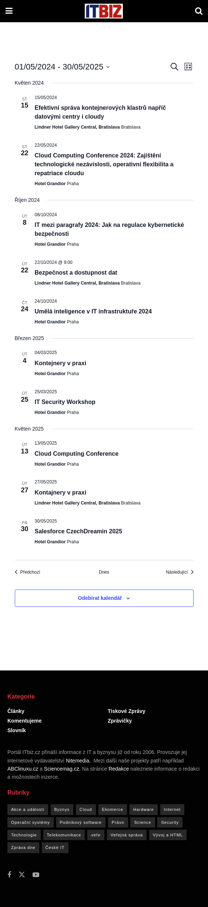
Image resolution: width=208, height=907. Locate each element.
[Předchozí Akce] (27, 572)
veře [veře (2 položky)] (95, 835)
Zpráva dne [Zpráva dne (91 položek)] (23, 847)
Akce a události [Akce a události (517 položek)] (27, 809)
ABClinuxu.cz (22, 769)
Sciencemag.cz (61, 769)
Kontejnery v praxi (61, 363)
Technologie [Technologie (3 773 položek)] (24, 835)
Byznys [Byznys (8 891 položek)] (62, 809)
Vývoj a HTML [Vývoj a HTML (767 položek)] (168, 835)
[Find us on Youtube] (36, 875)
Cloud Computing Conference (77, 454)
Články (15, 711)
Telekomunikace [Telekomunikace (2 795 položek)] (64, 835)
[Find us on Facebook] (9, 875)
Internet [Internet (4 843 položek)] (172, 809)
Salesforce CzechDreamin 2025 (79, 531)
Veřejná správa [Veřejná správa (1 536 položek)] (127, 835)
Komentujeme (24, 721)
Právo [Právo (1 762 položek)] (118, 822)
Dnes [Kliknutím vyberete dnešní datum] (104, 572)
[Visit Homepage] (104, 11)
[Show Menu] (9, 11)
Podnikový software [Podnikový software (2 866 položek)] (81, 822)
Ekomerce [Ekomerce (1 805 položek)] (113, 809)
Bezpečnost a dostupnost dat (76, 272)
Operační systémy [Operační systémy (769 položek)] (30, 822)
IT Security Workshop (65, 402)
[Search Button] (198, 11)
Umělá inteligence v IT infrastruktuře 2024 (93, 311)
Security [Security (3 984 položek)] (170, 822)
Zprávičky (120, 721)
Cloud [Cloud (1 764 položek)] (86, 809)
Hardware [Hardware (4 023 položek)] (143, 809)
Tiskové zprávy (126, 711)
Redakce (118, 769)
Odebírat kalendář (100, 598)
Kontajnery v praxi (61, 492)
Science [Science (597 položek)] (142, 822)
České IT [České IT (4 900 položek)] (55, 847)
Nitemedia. (78, 761)
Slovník (16, 730)
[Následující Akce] (179, 572)
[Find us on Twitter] (22, 874)
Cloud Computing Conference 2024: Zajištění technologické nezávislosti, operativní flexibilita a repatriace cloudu (104, 164)
